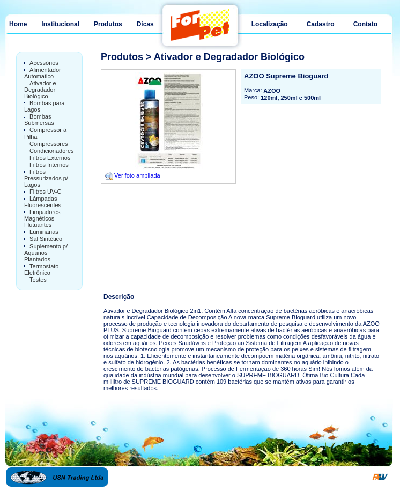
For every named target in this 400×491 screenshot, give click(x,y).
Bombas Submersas (39, 119)
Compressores (48, 144)
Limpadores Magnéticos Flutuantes (42, 218)
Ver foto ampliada (132, 175)
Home (18, 24)
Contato (365, 24)
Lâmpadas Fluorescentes (42, 201)
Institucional (60, 24)
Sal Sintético (45, 239)
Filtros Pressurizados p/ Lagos (46, 178)
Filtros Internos (49, 165)
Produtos (108, 24)
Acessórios (43, 63)
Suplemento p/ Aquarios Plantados (46, 252)
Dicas (145, 24)
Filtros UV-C (45, 191)
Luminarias (43, 232)
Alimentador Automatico (42, 73)
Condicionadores (51, 151)
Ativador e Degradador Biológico (40, 89)
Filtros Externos (49, 158)
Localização (269, 24)
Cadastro (321, 24)
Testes (38, 279)
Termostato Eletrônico (41, 269)
